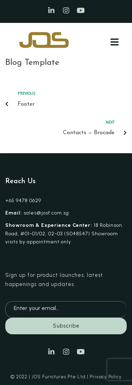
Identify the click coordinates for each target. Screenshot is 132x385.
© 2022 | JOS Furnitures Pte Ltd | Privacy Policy (66, 376)
